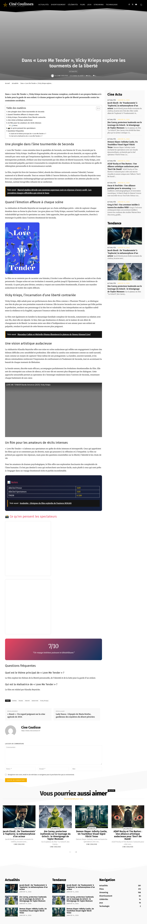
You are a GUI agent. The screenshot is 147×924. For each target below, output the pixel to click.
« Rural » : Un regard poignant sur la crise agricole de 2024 (26, 715)
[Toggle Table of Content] (97, 108)
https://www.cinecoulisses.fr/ (30, 730)
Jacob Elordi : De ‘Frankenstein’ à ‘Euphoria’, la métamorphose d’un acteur (122, 105)
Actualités (73, 71)
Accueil (7, 83)
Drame (21, 700)
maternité (35, 700)
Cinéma (14, 700)
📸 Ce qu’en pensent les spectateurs (21, 128)
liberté (27, 700)
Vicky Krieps (44, 700)
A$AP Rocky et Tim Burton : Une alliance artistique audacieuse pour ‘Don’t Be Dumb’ (123, 166)
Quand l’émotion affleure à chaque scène (23, 114)
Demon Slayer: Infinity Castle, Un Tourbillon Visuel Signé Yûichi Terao (122, 144)
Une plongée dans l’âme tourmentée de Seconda (26, 112)
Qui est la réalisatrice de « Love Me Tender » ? (26, 136)
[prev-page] (70, 852)
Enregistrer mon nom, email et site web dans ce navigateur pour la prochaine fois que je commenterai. (41, 774)
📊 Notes (14, 125)
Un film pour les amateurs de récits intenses (24, 123)
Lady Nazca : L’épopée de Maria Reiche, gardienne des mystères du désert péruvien (75, 715)
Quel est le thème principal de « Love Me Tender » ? (28, 133)
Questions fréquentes (16, 131)
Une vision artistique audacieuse (20, 120)
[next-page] (76, 852)
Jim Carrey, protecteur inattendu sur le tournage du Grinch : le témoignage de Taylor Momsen (124, 125)
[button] (141, 5)
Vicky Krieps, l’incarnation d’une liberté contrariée (26, 117)
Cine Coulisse (62, 75)
